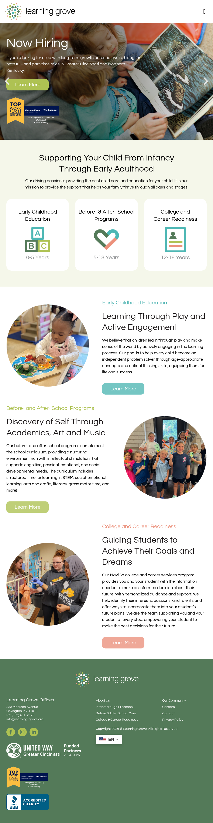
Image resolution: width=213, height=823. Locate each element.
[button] (7, 81)
